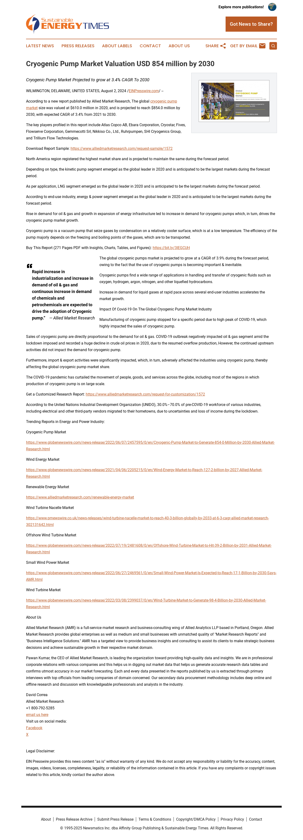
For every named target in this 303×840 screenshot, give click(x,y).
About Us (179, 45)
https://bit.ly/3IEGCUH (171, 248)
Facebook (34, 728)
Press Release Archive (74, 819)
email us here (37, 714)
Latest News (40, 45)
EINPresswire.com (144, 91)
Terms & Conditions (154, 819)
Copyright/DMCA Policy (196, 819)
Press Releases (78, 45)
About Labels (117, 45)
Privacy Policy (232, 819)
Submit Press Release (115, 819)
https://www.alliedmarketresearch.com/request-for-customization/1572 (145, 394)
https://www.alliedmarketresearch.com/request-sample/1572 (122, 148)
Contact (150, 45)
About (46, 819)
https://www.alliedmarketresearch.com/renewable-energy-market (80, 497)
